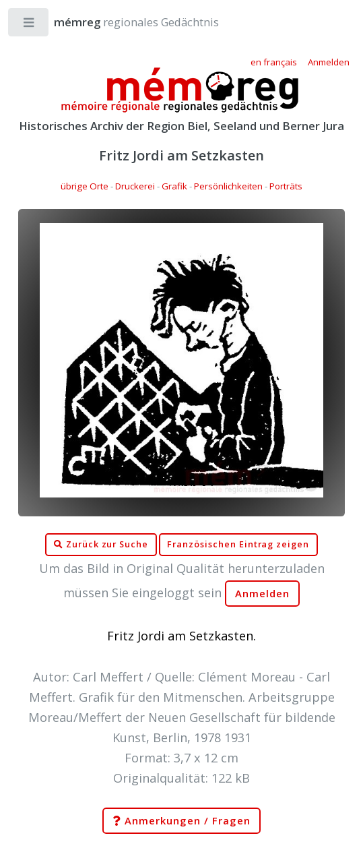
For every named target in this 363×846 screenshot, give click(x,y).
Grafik (174, 186)
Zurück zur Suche (101, 544)
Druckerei (135, 186)
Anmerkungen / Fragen (181, 821)
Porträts (285, 186)
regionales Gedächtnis (123, 22)
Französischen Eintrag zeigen (238, 544)
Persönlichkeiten (228, 186)
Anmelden (262, 593)
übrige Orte (84, 186)
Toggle (29, 25)
